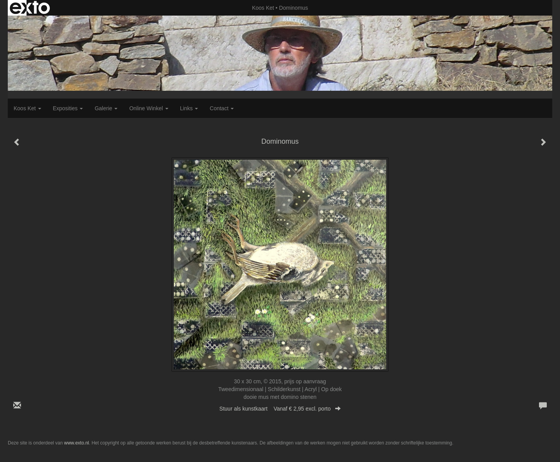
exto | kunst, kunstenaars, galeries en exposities (30, 8)
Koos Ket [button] (27, 108)
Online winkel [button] (148, 108)
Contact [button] (222, 108)
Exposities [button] (68, 108)
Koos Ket (263, 8)
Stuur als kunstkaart (280, 409)
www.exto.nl (76, 443)
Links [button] (189, 108)
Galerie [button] (105, 108)
